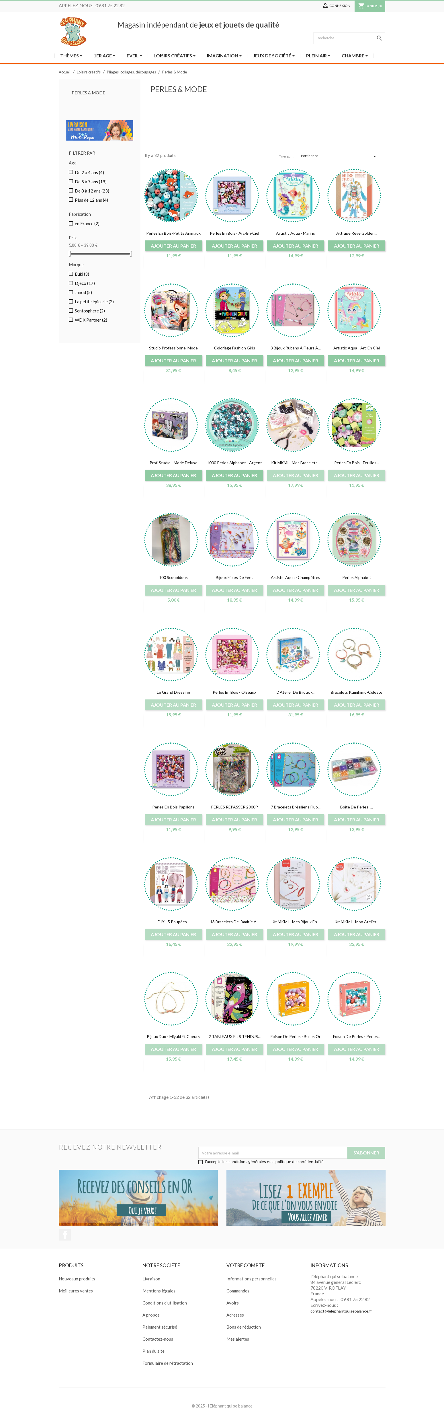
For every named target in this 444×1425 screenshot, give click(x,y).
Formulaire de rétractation (167, 1363)
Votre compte (245, 1265)
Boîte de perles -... (356, 806)
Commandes (237, 1290)
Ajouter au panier (173, 245)
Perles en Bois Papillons (173, 806)
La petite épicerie (94, 301)
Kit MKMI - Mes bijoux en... (295, 921)
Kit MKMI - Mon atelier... (357, 921)
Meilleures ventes (76, 1290)
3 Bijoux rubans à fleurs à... (296, 347)
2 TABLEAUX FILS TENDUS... (235, 1036)
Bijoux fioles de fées (234, 577)
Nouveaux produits (77, 1278)
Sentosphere (90, 310)
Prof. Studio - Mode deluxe (173, 462)
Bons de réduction (243, 1326)
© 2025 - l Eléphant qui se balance (222, 1406)
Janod (83, 292)
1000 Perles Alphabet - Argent (234, 462)
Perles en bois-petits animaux (173, 233)
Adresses (235, 1314)
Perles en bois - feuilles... (356, 462)
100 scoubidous (173, 577)
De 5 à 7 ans (91, 181)
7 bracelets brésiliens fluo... (295, 806)
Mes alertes (237, 1339)
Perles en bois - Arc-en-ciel (234, 233)
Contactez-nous (157, 1339)
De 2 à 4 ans (89, 172)
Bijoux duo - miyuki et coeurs (173, 1036)
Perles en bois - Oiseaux (234, 692)
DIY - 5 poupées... (173, 921)
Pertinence (339, 156)
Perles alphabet (356, 577)
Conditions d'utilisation (164, 1302)
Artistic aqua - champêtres (295, 577)
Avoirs (232, 1302)
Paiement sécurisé (159, 1326)
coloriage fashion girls (234, 347)
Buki (82, 274)
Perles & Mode (88, 92)
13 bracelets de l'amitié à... (234, 921)
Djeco (85, 283)
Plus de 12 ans (91, 200)
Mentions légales (158, 1290)
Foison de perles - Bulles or (295, 1036)
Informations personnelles (251, 1278)
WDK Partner (91, 319)
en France (87, 223)
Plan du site (153, 1351)
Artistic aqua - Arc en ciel (356, 347)
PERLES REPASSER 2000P (234, 806)
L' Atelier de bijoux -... (295, 692)
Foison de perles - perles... (356, 1036)
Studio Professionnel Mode (173, 347)
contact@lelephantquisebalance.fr (341, 1311)
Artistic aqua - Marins (295, 233)
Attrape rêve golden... (356, 233)
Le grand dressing (173, 692)
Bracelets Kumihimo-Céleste (356, 692)
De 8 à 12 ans (92, 190)
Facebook (65, 1235)
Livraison (151, 1278)
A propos (151, 1314)
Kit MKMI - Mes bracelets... (295, 462)
